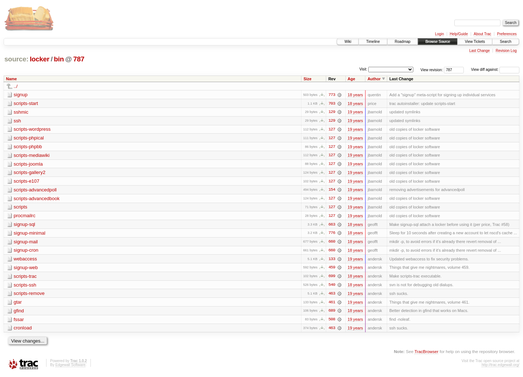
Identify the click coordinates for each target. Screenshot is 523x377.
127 (331, 130)
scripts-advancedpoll (35, 190)
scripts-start (26, 103)
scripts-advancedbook (37, 199)
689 (331, 313)
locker (39, 59)
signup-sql (24, 225)
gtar (18, 304)
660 (331, 243)
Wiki (347, 42)
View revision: (432, 70)
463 (331, 295)
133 (331, 260)
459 (331, 269)
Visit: (363, 69)
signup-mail (26, 243)
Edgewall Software (70, 367)
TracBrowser (426, 353)
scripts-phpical (29, 138)
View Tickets (475, 42)
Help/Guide (459, 34)
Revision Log (506, 51)
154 (331, 191)
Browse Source (437, 42)
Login (439, 34)
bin (59, 59)
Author (374, 79)
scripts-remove (29, 295)
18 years (355, 95)
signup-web (26, 269)
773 (331, 95)
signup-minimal (29, 234)
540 (331, 286)
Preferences (507, 34)
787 (79, 59)
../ (16, 86)
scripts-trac (25, 277)
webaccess (25, 260)
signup (21, 94)
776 (331, 234)
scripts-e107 (27, 182)
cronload (23, 330)
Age (351, 79)
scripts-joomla (28, 164)
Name (11, 79)
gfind (19, 312)
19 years (355, 112)
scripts (21, 208)
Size (308, 79)
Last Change (479, 51)
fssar (19, 321)
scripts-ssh (25, 286)
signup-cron (26, 251)
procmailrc (25, 216)
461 (331, 304)
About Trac (482, 34)
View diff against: (495, 70)
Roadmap (402, 42)
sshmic (21, 112)
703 (331, 103)
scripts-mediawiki (32, 155)
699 (331, 278)
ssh (17, 120)
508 (331, 321)
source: (16, 59)
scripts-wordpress (32, 129)
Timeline (373, 42)
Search (505, 42)
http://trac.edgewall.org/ (500, 367)
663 (331, 225)
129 (331, 112)
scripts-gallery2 (29, 173)
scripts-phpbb (28, 147)
